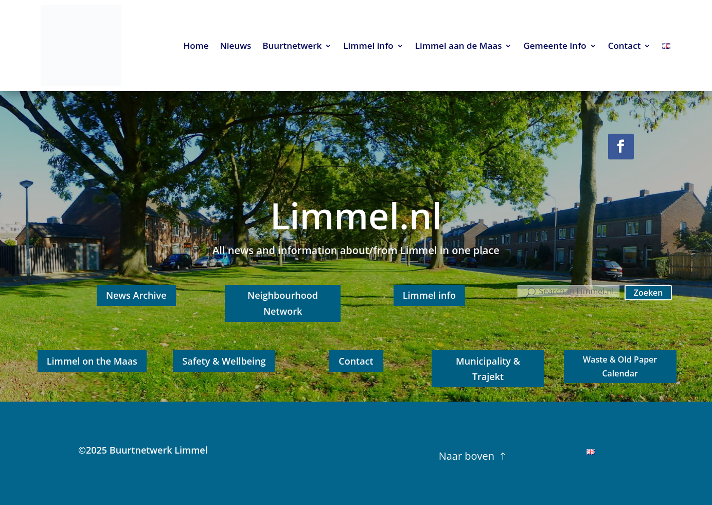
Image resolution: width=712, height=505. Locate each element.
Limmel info (368, 46)
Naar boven (466, 456)
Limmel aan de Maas (458, 46)
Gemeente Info (554, 46)
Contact (624, 46)
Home (195, 46)
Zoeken (648, 292)
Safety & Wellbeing (223, 361)
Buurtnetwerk (292, 46)
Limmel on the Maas (92, 361)
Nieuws (236, 46)
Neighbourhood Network (282, 303)
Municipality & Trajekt (488, 369)
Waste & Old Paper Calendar (620, 366)
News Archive (136, 295)
